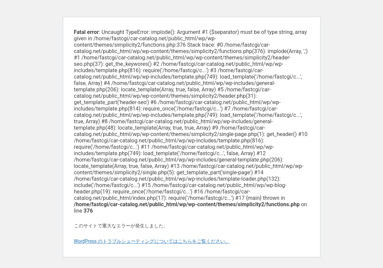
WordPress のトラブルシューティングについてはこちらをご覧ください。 (152, 241)
